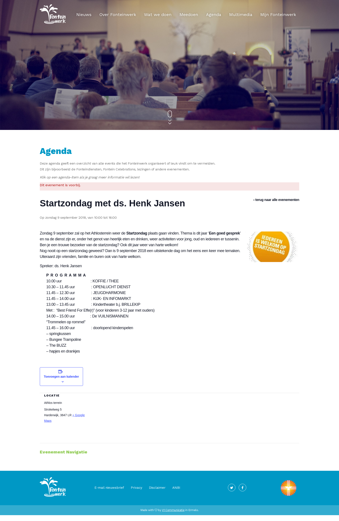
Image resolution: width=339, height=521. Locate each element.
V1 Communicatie (173, 516)
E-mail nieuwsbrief (109, 493)
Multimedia (240, 14)
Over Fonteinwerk (117, 14)
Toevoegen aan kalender (61, 382)
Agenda (213, 14)
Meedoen (188, 14)
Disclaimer (157, 493)
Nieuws (83, 14)
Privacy (136, 493)
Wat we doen (157, 14)
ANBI (176, 493)
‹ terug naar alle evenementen (276, 200)
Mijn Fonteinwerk (278, 14)
